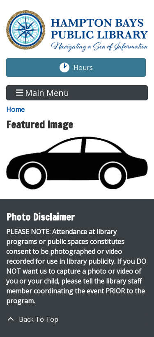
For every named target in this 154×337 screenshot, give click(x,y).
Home (15, 109)
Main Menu (42, 92)
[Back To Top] (77, 319)
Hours (87, 67)
